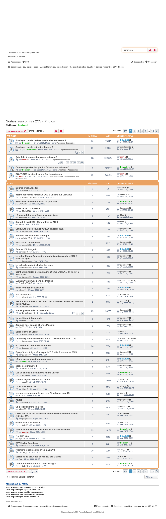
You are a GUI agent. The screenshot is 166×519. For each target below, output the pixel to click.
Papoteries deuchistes (65, 143)
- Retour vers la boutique (16, 56)
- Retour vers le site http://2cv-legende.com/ (23, 53)
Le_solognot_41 (28, 313)
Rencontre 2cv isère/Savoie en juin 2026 (36, 201)
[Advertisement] (86, 93)
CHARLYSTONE (29, 197)
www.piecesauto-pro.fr (14, 502)
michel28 (22, 409)
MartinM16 (26, 211)
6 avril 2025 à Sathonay (28, 422)
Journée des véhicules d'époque (32, 235)
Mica (122, 215)
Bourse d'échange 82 (27, 188)
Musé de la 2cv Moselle (28, 208)
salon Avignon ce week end (30, 287)
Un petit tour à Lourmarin (29, 318)
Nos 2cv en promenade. (28, 242)
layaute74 (23, 438)
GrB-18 (25, 425)
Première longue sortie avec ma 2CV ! (35, 450)
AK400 (19, 400)
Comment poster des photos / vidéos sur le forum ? (42, 167)
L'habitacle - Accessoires (68, 170)
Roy (20, 459)
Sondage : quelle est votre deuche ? (34, 147)
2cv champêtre (23, 294)
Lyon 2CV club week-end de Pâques (34, 281)
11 (71, 163)
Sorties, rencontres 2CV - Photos (30, 121)
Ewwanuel (23, 204)
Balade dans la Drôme (27, 332)
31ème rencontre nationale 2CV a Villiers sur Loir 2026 (44, 194)
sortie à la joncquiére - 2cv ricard (33, 379)
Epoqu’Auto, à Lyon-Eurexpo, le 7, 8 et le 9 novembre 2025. (46, 352)
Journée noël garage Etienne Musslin (35, 325)
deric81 (25, 382)
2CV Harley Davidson (27, 443)
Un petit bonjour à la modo (29, 407)
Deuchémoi (23, 125)
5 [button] (145, 130)
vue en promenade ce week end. (32, 310)
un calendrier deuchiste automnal (33, 345)
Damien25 (26, 446)
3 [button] (138, 130)
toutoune (25, 348)
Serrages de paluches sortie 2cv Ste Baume (38, 456)
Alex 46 (25, 190)
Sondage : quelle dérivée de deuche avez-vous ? (41, 140)
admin (25, 160)
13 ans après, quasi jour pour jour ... (34, 359)
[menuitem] (25, 62)
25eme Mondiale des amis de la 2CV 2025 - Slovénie (43, 429)
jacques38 (124, 208)
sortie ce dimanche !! (27, 366)
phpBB (74, 512)
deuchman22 (125, 147)
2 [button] (134, 130)
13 (78, 163)
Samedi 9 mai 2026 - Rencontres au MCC (37, 222)
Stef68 (21, 327)
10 (67, 163)
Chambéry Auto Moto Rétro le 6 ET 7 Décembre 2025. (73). (46, 338)
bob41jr (25, 466)
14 (82, 163)
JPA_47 (25, 452)
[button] (125, 131)
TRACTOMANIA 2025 (26, 386)
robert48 (22, 290)
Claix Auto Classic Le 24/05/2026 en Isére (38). (40, 229)
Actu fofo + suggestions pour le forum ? (36, 157)
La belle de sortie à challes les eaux (34, 265)
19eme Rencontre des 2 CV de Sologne (36, 463)
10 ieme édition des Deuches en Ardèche (37, 215)
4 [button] (142, 130)
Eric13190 (124, 140)
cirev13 (123, 379)
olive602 (25, 368)
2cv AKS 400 (22, 436)
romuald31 (26, 245)
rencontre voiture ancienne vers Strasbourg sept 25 (42, 393)
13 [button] (152, 130)
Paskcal (25, 375)
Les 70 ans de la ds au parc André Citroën (37, 372)
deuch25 (123, 194)
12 (75, 163)
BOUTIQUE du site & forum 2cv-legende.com (39, 174)
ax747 (21, 395)
